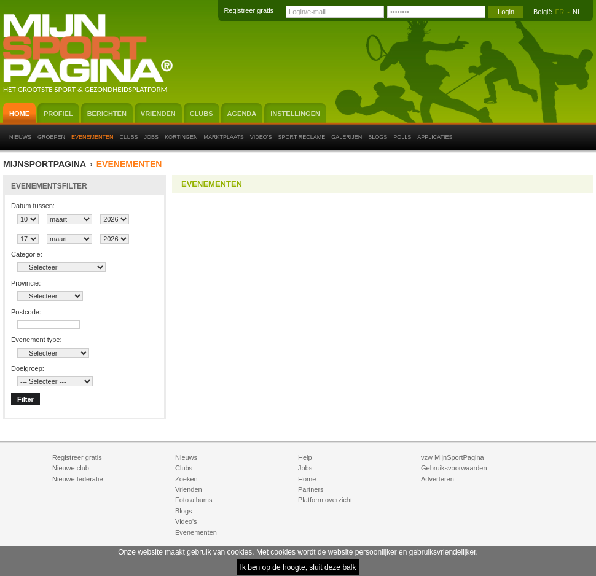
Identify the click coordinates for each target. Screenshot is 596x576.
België (542, 11)
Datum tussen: (33, 205)
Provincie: (26, 283)
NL (577, 11)
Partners (311, 489)
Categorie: (26, 254)
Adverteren (437, 479)
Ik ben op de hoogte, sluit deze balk (298, 567)
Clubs (183, 468)
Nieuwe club (70, 468)
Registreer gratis (248, 10)
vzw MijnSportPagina (452, 457)
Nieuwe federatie (77, 479)
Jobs (305, 468)
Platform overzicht (325, 500)
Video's (186, 521)
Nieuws (186, 457)
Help (305, 457)
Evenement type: (36, 339)
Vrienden (188, 489)
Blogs (183, 511)
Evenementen (129, 164)
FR (560, 11)
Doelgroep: (27, 368)
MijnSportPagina (44, 164)
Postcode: (26, 312)
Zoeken (186, 479)
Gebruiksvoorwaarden (454, 468)
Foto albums (194, 500)
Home (307, 479)
